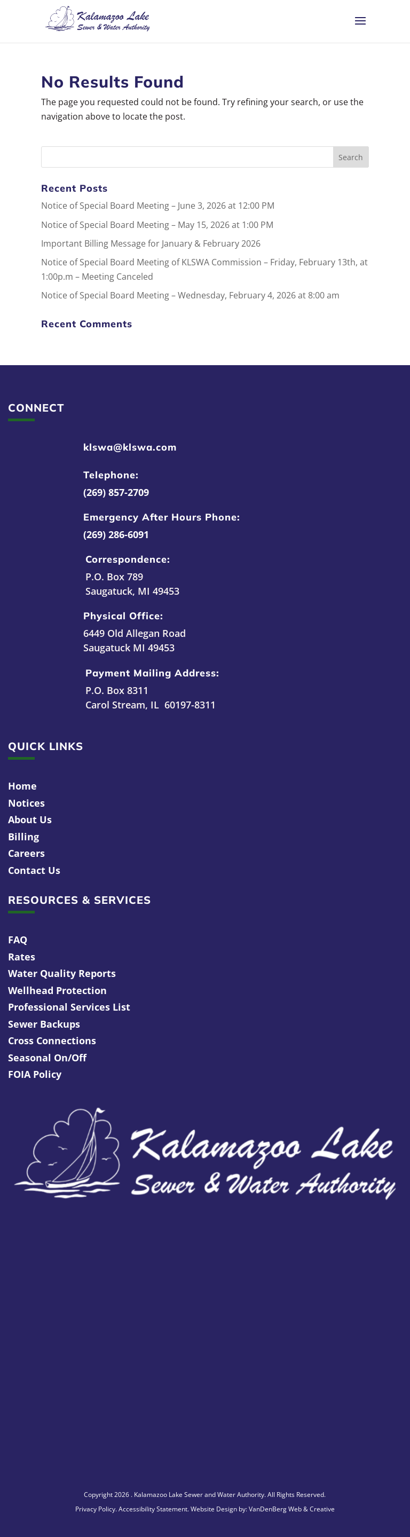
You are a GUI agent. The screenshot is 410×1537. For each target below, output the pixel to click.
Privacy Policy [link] (95, 1509)
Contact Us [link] (34, 870)
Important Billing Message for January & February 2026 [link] (151, 243)
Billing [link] (23, 836)
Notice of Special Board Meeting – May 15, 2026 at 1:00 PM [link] (157, 225)
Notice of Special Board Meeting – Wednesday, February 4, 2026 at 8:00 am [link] (190, 295)
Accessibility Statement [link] (153, 1509)
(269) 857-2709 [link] (116, 492)
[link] (97, 20)
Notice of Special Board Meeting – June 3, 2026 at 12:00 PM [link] (157, 205)
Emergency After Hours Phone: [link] (161, 517)
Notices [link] (26, 803)
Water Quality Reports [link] (62, 973)
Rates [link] (21, 956)
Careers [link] (26, 853)
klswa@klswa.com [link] (130, 447)
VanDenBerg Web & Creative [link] (292, 1509)
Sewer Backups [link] (44, 1024)
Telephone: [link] (111, 475)
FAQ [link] (17, 939)
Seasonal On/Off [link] (47, 1057)
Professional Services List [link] (69, 1006)
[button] (360, 28)
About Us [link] (30, 819)
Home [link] (22, 785)
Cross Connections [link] (52, 1040)
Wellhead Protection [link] (57, 990)
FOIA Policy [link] (34, 1074)
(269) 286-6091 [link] (116, 534)
